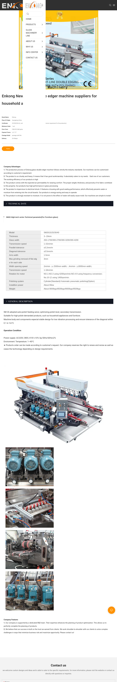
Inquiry (8, 148)
